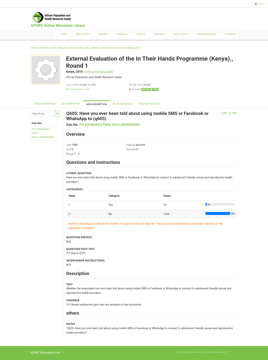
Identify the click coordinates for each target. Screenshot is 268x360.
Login (259, 3)
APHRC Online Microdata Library (58, 25)
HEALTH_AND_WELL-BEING (84, 47)
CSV (224, 113)
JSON (232, 113)
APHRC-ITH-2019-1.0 (112, 47)
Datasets (102, 34)
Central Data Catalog (53, 47)
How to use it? (180, 34)
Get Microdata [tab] (123, 103)
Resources (159, 34)
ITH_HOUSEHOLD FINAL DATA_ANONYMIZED (109, 124)
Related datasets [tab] (149, 103)
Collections (121, 34)
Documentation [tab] (71, 103)
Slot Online (232, 352)
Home (64, 34)
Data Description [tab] (96, 104)
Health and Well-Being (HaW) (98, 72)
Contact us (230, 34)
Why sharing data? (206, 34)
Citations (140, 34)
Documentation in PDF (78, 89)
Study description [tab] (44, 103)
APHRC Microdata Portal (45, 352)
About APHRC (83, 34)
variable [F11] (133, 47)
